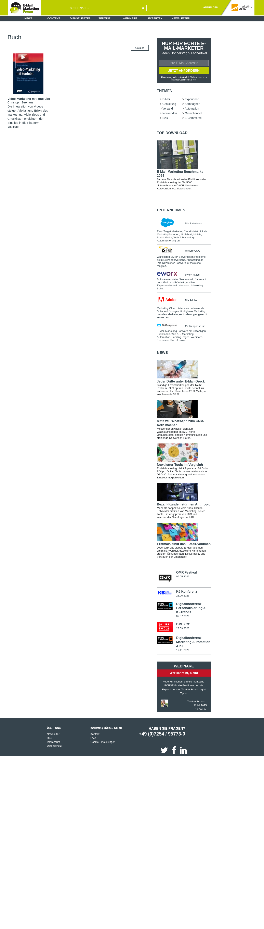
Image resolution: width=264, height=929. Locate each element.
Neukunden (87, 36)
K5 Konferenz (186, 592)
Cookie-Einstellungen (102, 742)
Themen (164, 91)
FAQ (93, 738)
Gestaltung (97, 33)
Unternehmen (171, 211)
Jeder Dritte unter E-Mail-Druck (181, 382)
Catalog (139, 47)
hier (195, 80)
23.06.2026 (182, 596)
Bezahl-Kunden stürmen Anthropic (183, 504)
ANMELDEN (210, 7)
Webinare (130, 18)
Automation (70, 36)
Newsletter (181, 18)
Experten (155, 18)
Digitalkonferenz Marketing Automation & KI (193, 642)
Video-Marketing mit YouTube (29, 98)
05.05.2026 (182, 576)
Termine (105, 18)
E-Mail (67, 33)
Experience (81, 33)
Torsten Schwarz (197, 702)
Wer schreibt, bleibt (184, 673)
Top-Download (172, 133)
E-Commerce (133, 36)
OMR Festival (186, 573)
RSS (49, 738)
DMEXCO (183, 625)
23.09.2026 (182, 628)
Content (53, 18)
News (28, 18)
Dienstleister (80, 18)
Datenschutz (54, 746)
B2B (119, 36)
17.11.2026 (182, 650)
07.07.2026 (182, 616)
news (162, 353)
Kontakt (94, 734)
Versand (130, 33)
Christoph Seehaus (21, 102)
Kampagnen (115, 33)
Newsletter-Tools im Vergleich (180, 465)
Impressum (53, 742)
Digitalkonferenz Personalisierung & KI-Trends (191, 608)
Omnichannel (105, 36)
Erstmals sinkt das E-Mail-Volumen (184, 544)
